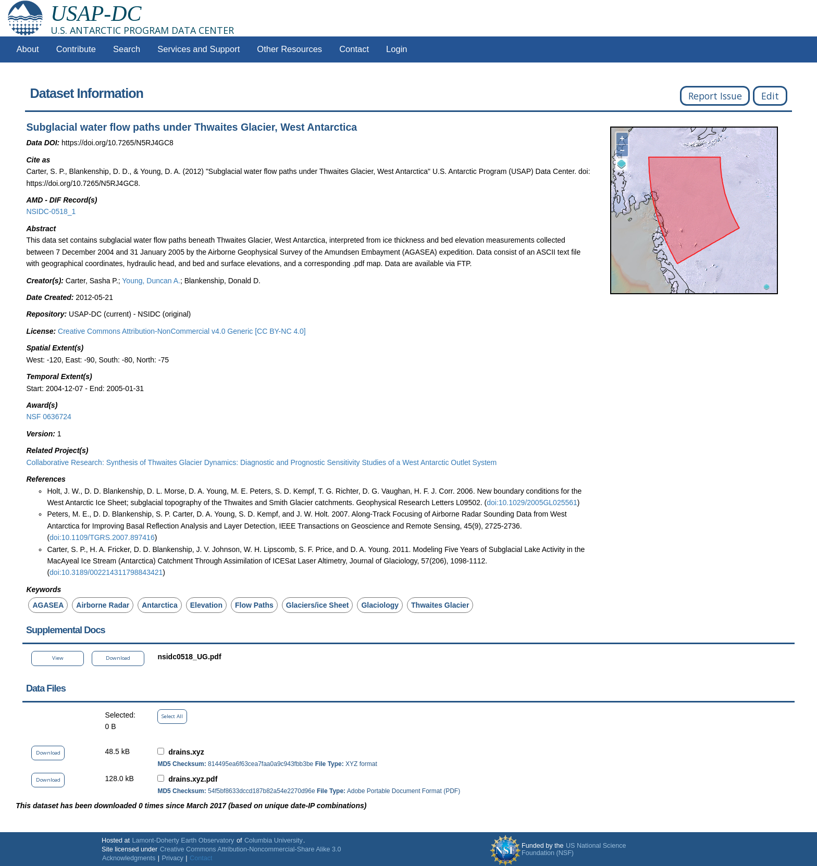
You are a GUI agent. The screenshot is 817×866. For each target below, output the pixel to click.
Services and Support (198, 49)
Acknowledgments (128, 858)
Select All (172, 716)
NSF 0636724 (48, 416)
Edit (770, 96)
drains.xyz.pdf (192, 779)
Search (126, 49)
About (28, 49)
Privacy (172, 858)
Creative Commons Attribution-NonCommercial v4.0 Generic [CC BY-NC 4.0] (182, 331)
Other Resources (289, 49)
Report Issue (715, 96)
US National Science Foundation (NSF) (574, 849)
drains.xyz (186, 752)
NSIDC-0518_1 (51, 211)
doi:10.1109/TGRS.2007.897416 (102, 537)
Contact (354, 49)
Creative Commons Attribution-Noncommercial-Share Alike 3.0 (250, 849)
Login (396, 49)
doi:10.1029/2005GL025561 (532, 502)
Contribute (76, 49)
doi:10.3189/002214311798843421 (106, 572)
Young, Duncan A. (151, 281)
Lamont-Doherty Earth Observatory (183, 840)
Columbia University (273, 840)
